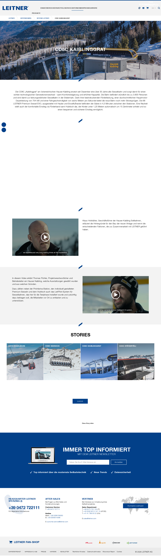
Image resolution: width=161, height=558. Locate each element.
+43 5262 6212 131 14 (91, 511)
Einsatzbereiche (51, 7)
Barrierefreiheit (15, 551)
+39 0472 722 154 (90, 509)
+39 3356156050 (56, 515)
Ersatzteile (66, 7)
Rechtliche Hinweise (79, 551)
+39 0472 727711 (53, 509)
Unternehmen (89, 7)
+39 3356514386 (53, 518)
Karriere (111, 7)
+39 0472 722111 (24, 507)
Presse (101, 7)
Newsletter (64, 551)
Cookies (119, 551)
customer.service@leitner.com (57, 522)
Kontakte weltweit (135, 506)
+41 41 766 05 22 (90, 513)
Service (77, 7)
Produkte (37, 7)
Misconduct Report (109, 551)
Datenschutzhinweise (94, 551)
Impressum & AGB (31, 551)
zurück (80, 401)
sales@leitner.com (89, 518)
